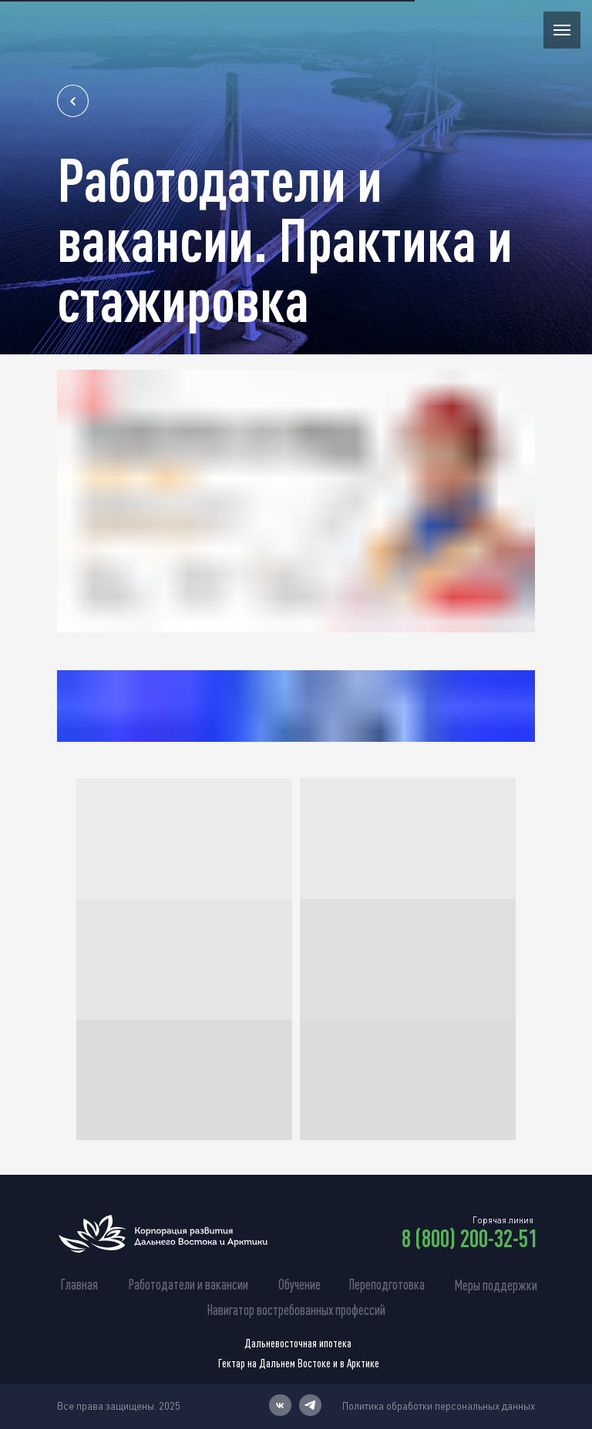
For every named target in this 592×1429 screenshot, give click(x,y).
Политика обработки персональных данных (438, 1406)
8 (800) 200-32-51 (469, 1238)
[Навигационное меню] (561, 30)
